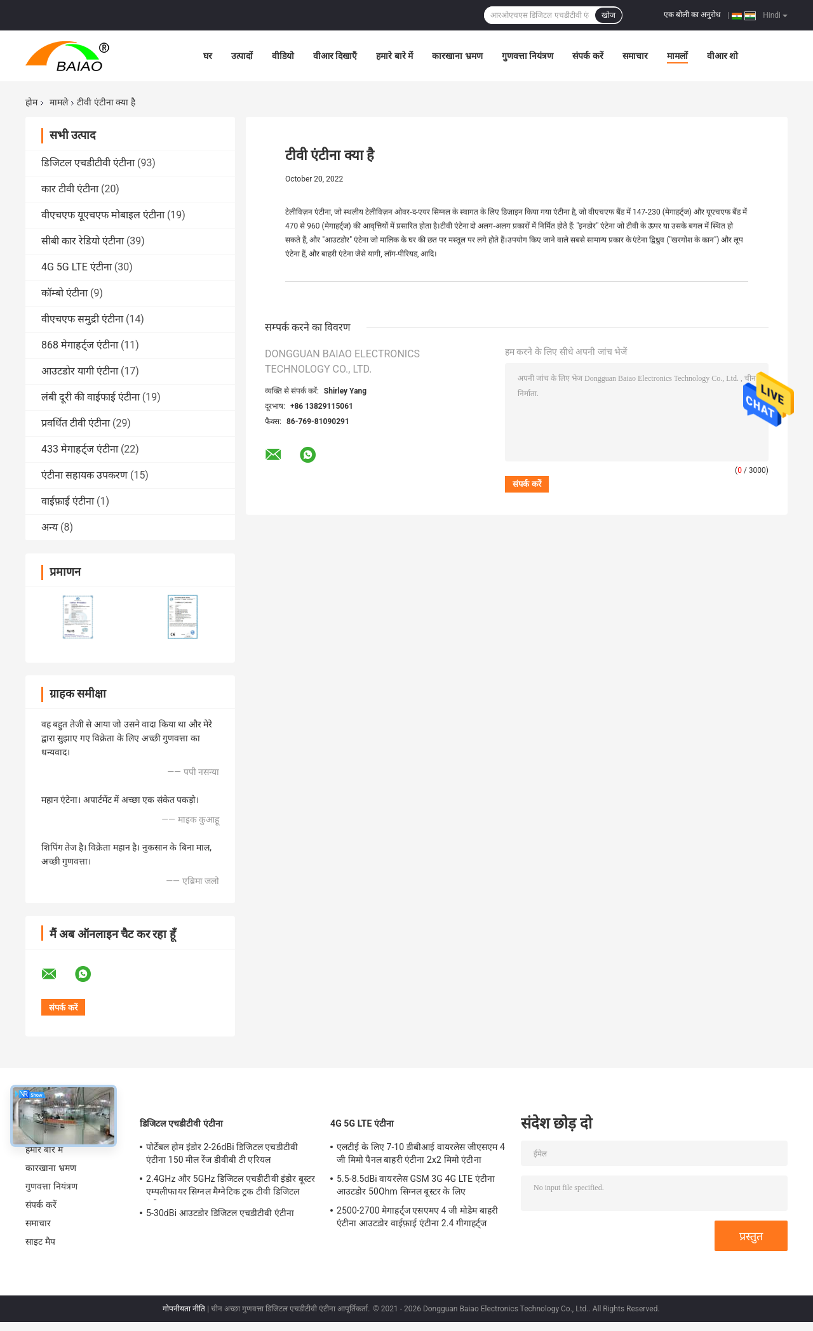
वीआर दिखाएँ (335, 56)
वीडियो (283, 56)
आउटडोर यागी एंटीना (79, 371)
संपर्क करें (587, 56)
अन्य (49, 527)
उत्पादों (242, 56)
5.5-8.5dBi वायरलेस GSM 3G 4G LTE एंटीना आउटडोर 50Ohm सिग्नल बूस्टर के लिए (416, 1185)
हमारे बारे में (394, 56)
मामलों (677, 56)
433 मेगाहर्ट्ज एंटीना (79, 449)
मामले (59, 102)
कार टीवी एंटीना (69, 189)
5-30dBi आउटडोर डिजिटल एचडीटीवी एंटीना (220, 1213)
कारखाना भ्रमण (457, 56)
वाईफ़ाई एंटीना (67, 501)
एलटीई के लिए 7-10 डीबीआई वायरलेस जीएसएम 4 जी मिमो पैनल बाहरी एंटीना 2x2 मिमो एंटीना (421, 1153)
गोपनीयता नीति (184, 1308)
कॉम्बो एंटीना (64, 293)
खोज (608, 15)
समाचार (635, 56)
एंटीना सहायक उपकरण (84, 475)
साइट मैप (40, 1241)
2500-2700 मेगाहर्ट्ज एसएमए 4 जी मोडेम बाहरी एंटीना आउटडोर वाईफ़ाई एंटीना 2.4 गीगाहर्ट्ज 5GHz (417, 1218)
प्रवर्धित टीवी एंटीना (75, 423)
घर (207, 56)
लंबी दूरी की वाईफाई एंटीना (90, 397)
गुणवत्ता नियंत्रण (527, 56)
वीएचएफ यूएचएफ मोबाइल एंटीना (103, 215)
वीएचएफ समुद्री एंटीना (82, 319)
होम (31, 102)
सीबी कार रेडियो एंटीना (82, 241)
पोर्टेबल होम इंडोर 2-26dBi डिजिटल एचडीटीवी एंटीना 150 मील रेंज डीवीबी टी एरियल (222, 1153)
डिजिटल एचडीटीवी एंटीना (88, 163)
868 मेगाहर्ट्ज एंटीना (79, 345)
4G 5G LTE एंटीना (76, 267)
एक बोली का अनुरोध (692, 14)
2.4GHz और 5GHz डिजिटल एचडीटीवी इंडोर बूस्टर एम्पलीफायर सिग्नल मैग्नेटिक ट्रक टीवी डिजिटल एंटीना (230, 1187)
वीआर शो (722, 56)
